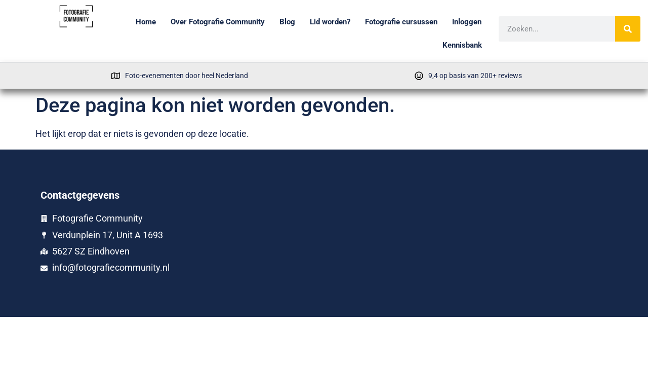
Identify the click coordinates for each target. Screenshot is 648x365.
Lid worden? (330, 21)
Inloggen (466, 21)
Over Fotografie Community (218, 21)
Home (146, 21)
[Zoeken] (628, 29)
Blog (287, 21)
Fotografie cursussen (401, 21)
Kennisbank (462, 45)
